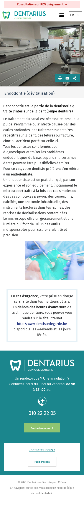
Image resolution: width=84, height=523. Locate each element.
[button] (62, 15)
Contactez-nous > (42, 450)
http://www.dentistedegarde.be (42, 324)
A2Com (62, 482)
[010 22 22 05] (42, 401)
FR (72, 15)
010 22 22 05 (42, 413)
